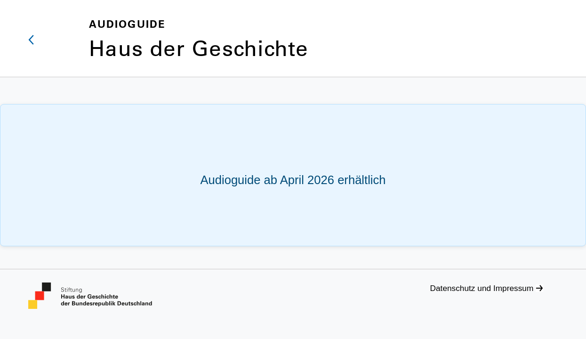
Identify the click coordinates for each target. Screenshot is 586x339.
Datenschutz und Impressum (482, 288)
